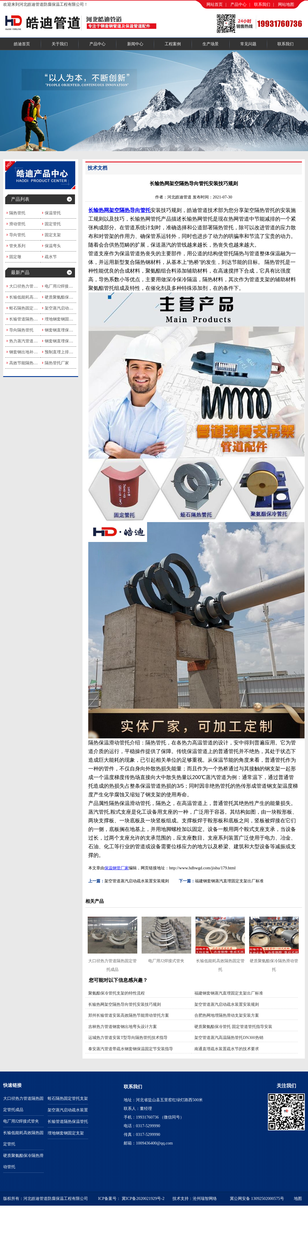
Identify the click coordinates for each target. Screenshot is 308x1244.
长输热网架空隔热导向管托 (119, 210)
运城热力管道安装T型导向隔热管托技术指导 (128, 1037)
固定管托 (53, 224)
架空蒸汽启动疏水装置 (65, 308)
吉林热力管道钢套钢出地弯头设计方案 (122, 1026)
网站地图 (286, 4)
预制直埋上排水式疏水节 (67, 352)
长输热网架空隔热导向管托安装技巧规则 (124, 1004)
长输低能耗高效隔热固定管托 (35, 297)
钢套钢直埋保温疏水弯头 (67, 330)
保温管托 (53, 213)
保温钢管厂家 (116, 868)
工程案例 (173, 44)
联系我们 (262, 4)
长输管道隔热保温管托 (29, 319)
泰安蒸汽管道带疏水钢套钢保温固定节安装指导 (130, 1048)
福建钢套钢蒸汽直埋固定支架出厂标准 (229, 881)
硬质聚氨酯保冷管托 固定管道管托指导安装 (233, 1026)
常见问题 (248, 44)
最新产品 (20, 272)
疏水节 (51, 256)
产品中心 (238, 4)
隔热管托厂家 (57, 363)
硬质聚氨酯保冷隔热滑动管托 (71, 297)
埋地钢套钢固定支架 (63, 319)
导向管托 (17, 234)
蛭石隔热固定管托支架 (29, 308)
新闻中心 (135, 44)
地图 (298, 1198)
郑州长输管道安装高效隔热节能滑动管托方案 (128, 1015)
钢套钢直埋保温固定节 (65, 341)
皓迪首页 (22, 44)
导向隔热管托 (21, 330)
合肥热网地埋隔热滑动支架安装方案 (226, 1015)
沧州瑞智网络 (205, 1198)
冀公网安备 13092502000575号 (257, 1198)
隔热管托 (17, 213)
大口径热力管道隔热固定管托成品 (39, 286)
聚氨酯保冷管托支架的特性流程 (116, 993)
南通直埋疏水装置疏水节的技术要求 (226, 1048)
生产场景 (210, 44)
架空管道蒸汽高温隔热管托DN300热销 (228, 1037)
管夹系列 (17, 245)
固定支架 (53, 234)
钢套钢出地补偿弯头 (27, 352)
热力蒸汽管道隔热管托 (29, 341)
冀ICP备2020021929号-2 (143, 1198)
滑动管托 (17, 224)
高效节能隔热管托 (25, 363)
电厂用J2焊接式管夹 (63, 286)
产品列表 (20, 199)
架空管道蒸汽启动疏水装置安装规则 (136, 881)
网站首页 (214, 4)
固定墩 (15, 256)
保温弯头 (53, 245)
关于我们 (60, 44)
